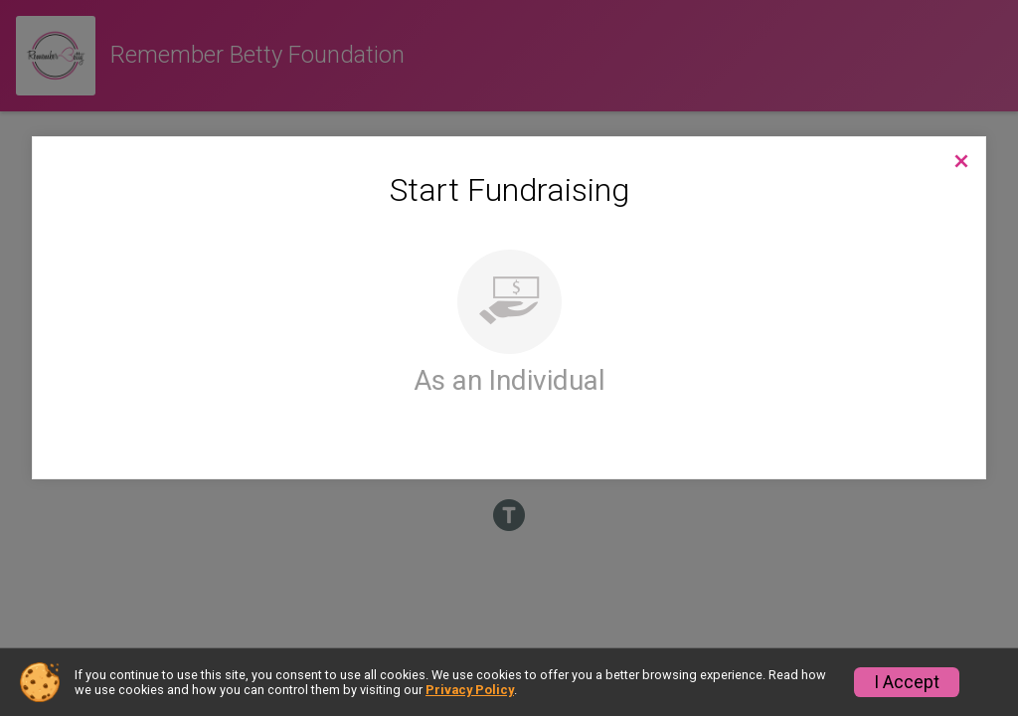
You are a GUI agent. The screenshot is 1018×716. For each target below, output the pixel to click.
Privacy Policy (469, 689)
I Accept (906, 682)
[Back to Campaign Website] (961, 161)
